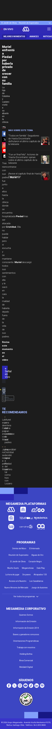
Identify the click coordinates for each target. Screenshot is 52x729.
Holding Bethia (26, 654)
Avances (34, 36)
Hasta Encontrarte (8, 398)
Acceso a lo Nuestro (17, 581)
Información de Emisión (26, 621)
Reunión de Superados (29, 23)
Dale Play (41, 568)
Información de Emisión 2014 (26, 628)
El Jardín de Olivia (9, 23)
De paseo (26, 574)
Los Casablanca (36, 581)
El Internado (34, 548)
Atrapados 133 (40, 574)
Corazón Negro (35, 561)
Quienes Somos (26, 615)
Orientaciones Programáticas (26, 641)
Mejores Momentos (14, 36)
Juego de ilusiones (39, 587)
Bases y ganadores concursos (26, 634)
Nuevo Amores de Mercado (16, 587)
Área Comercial (26, 660)
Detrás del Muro (19, 548)
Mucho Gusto (13, 568)
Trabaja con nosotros (26, 647)
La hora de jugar (12, 574)
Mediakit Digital (26, 667)
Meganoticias (28, 568)
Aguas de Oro (37, 555)
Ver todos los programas (26, 596)
